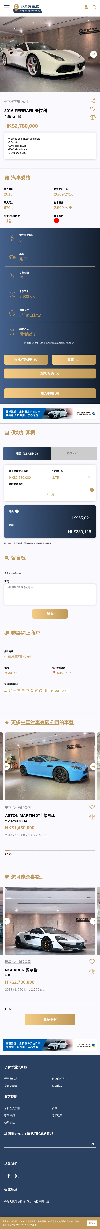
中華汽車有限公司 (17, 657)
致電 (74, 359)
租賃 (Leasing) (27, 453)
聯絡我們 (9, 1115)
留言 (6, 581)
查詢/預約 (50, 373)
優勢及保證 (10, 1078)
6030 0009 (12, 673)
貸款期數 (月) (16, 484)
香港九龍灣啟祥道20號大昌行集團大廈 (26, 1201)
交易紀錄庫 (10, 1085)
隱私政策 (57, 1115)
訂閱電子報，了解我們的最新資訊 (28, 1133)
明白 (91, 1223)
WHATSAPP (26, 359)
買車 (54, 1108)
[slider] (92, 490)
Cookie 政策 (30, 1225)
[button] (93, 54)
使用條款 (9, 1122)
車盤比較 (57, 1085)
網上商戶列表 (60, 1078)
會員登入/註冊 (12, 1108)
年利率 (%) (58, 471)
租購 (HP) (73, 453)
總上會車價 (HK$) (18, 471)
